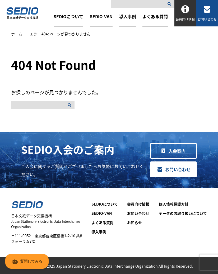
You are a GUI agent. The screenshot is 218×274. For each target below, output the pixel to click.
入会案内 (177, 151)
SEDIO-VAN (101, 16)
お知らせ (134, 222)
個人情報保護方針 (173, 204)
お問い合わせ (178, 169)
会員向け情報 (138, 204)
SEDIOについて (68, 16)
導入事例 (127, 16)
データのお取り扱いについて (183, 213)
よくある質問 (155, 16)
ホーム (16, 33)
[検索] (170, 4)
